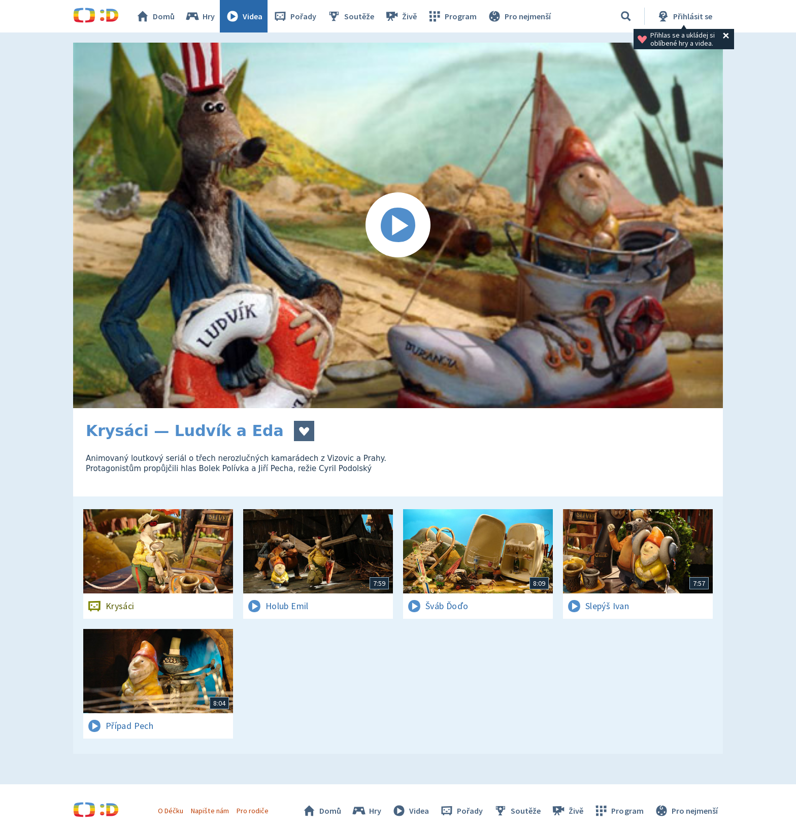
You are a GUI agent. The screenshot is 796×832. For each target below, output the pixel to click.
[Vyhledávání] (626, 16)
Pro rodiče (253, 810)
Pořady (294, 16)
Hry (200, 16)
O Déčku (170, 810)
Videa (243, 16)
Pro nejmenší (519, 16)
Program (452, 16)
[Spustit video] (398, 225)
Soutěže (350, 16)
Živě (400, 16)
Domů (155, 16)
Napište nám (209, 810)
